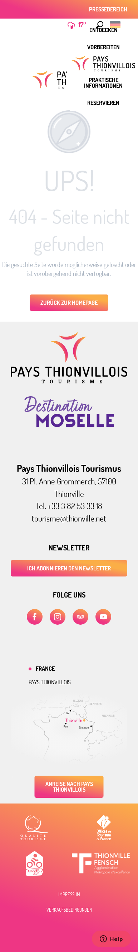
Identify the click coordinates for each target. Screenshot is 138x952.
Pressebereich (108, 9)
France (45, 668)
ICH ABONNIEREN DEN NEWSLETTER (69, 568)
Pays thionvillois (50, 682)
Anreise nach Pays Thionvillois (69, 786)
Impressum (69, 894)
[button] (99, 24)
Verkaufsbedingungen (69, 910)
